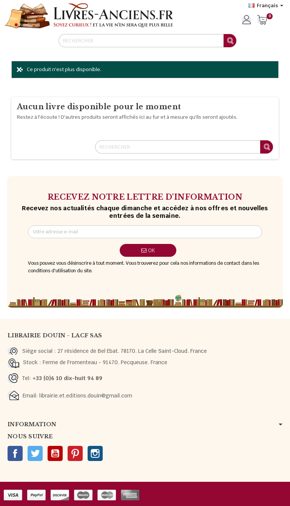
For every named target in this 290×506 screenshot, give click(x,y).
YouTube (55, 453)
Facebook (15, 453)
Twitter (35, 453)
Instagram (95, 453)
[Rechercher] (147, 40)
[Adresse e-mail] (145, 231)
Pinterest (75, 453)
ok (148, 250)
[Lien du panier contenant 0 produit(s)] (262, 20)
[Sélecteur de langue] (265, 5)
